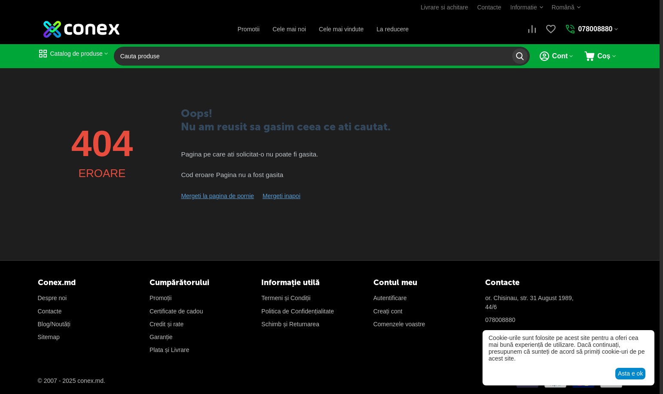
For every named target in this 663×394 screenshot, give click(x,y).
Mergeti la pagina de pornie (217, 195)
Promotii (249, 29)
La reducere (392, 29)
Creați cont (388, 311)
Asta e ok (630, 373)
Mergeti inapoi (281, 195)
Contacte (489, 7)
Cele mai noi (289, 29)
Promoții (160, 298)
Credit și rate (166, 324)
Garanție (161, 337)
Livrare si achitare (444, 7)
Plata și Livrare (169, 349)
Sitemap (49, 337)
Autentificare (390, 298)
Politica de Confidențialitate (297, 311)
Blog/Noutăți (54, 324)
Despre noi (52, 298)
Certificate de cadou (176, 311)
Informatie (523, 7)
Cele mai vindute (341, 29)
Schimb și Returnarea (290, 324)
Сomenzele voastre (399, 324)
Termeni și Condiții (285, 298)
